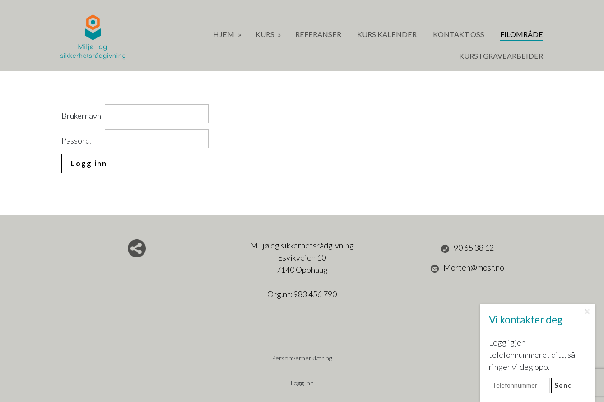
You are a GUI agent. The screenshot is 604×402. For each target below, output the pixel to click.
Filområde (521, 34)
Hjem (224, 34)
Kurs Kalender (387, 34)
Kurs (266, 34)
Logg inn (302, 383)
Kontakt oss (458, 34)
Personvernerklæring (302, 358)
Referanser (318, 34)
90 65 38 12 (467, 248)
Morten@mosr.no (467, 267)
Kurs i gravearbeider (501, 55)
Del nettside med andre (137, 248)
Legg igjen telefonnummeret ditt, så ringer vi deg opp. (532, 354)
